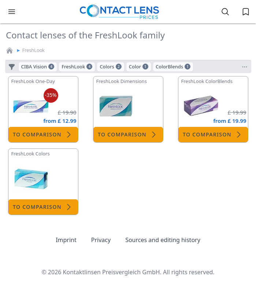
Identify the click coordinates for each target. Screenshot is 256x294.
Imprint (66, 240)
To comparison (43, 134)
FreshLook (33, 50)
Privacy (101, 240)
